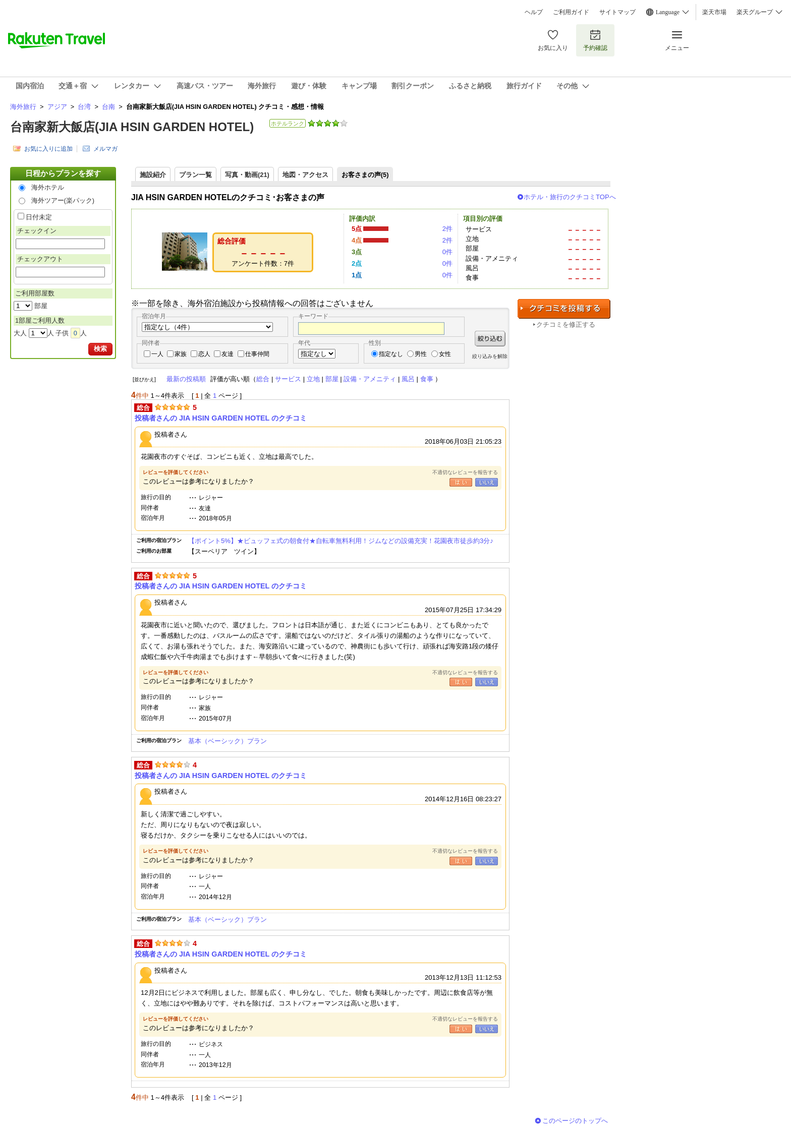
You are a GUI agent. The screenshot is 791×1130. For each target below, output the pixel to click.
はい (460, 482)
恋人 (204, 354)
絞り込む (490, 338)
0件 (447, 252)
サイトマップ (617, 12)
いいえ (486, 482)
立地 (313, 379)
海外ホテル (47, 187)
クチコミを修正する (565, 324)
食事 (426, 379)
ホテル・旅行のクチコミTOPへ (570, 197)
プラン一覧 (195, 175)
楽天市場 (714, 12)
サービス (288, 379)
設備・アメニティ (370, 379)
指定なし (391, 354)
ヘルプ (534, 12)
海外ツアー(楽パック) (63, 200)
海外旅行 (23, 106)
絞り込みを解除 (489, 356)
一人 (157, 354)
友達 (227, 354)
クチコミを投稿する (564, 309)
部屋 (331, 379)
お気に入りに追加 (48, 149)
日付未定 (39, 217)
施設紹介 (153, 175)
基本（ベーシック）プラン (227, 741)
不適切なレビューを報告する (465, 472)
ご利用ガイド (571, 12)
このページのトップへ (575, 1120)
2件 (447, 228)
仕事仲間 (257, 354)
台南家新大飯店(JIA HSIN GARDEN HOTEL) (132, 127)
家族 (181, 354)
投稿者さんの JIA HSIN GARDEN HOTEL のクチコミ (221, 418)
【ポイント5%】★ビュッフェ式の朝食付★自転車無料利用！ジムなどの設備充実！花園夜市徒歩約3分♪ (340, 541)
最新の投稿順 (186, 379)
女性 (445, 354)
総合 (262, 379)
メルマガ (105, 149)
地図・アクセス (305, 175)
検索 (100, 348)
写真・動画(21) (247, 175)
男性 (421, 354)
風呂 (408, 379)
